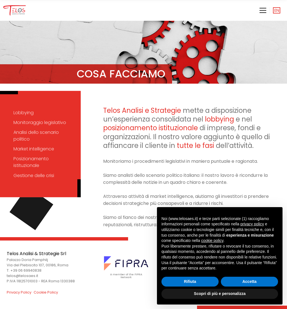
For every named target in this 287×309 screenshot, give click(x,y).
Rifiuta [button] (190, 281)
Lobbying (23, 112)
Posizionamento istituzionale (31, 162)
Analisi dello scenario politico (36, 135)
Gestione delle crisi (33, 175)
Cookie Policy (46, 292)
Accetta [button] (249, 281)
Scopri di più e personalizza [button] (220, 293)
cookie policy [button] (212, 240)
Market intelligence (33, 149)
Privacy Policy (19, 292)
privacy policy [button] (252, 224)
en (276, 10)
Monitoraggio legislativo (39, 122)
